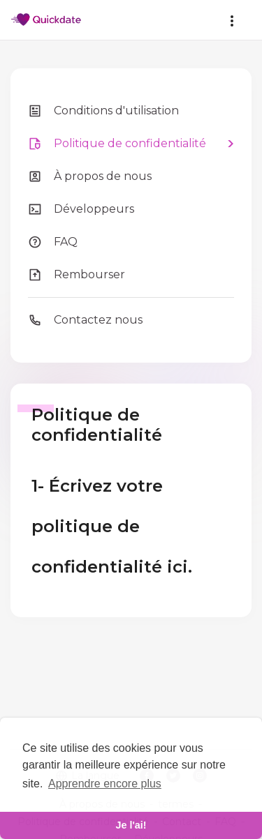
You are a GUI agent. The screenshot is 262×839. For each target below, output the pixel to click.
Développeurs (81, 209)
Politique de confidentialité (117, 144)
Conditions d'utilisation (103, 111)
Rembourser (76, 275)
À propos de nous (90, 176)
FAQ (53, 242)
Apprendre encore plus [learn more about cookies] (104, 783)
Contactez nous (85, 320)
